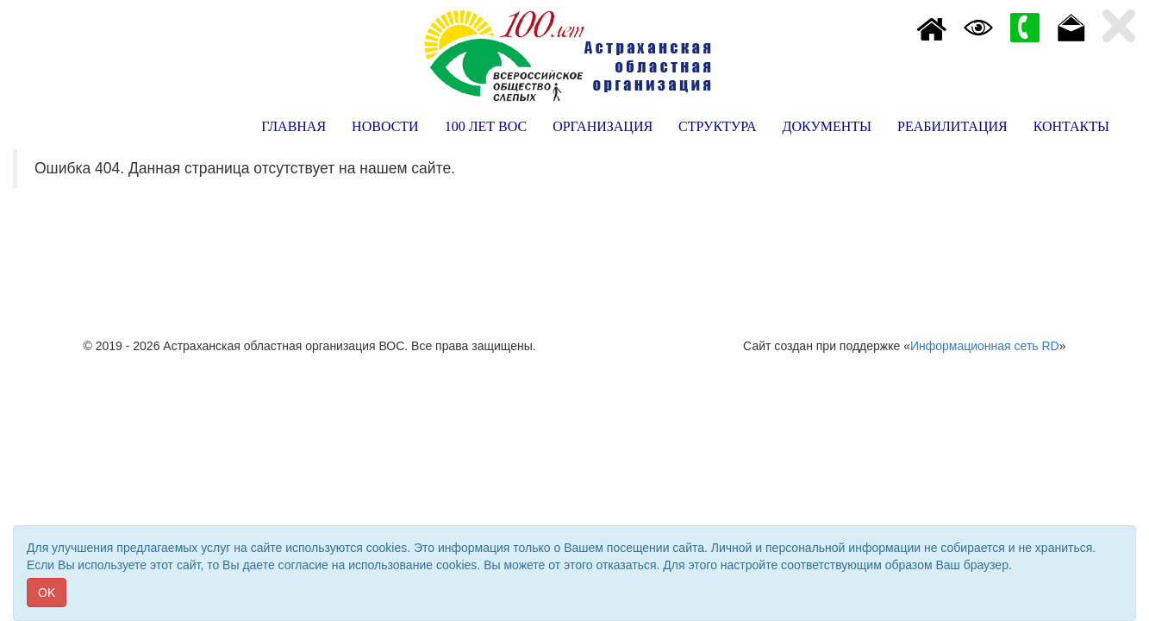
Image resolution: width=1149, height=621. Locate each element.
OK (46, 592)
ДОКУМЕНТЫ (827, 126)
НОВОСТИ (385, 126)
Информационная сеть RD (984, 346)
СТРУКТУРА (717, 126)
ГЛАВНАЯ (293, 126)
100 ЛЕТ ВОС (486, 126)
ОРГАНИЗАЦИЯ (603, 126)
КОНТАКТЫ (1071, 126)
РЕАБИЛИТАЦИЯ (952, 126)
